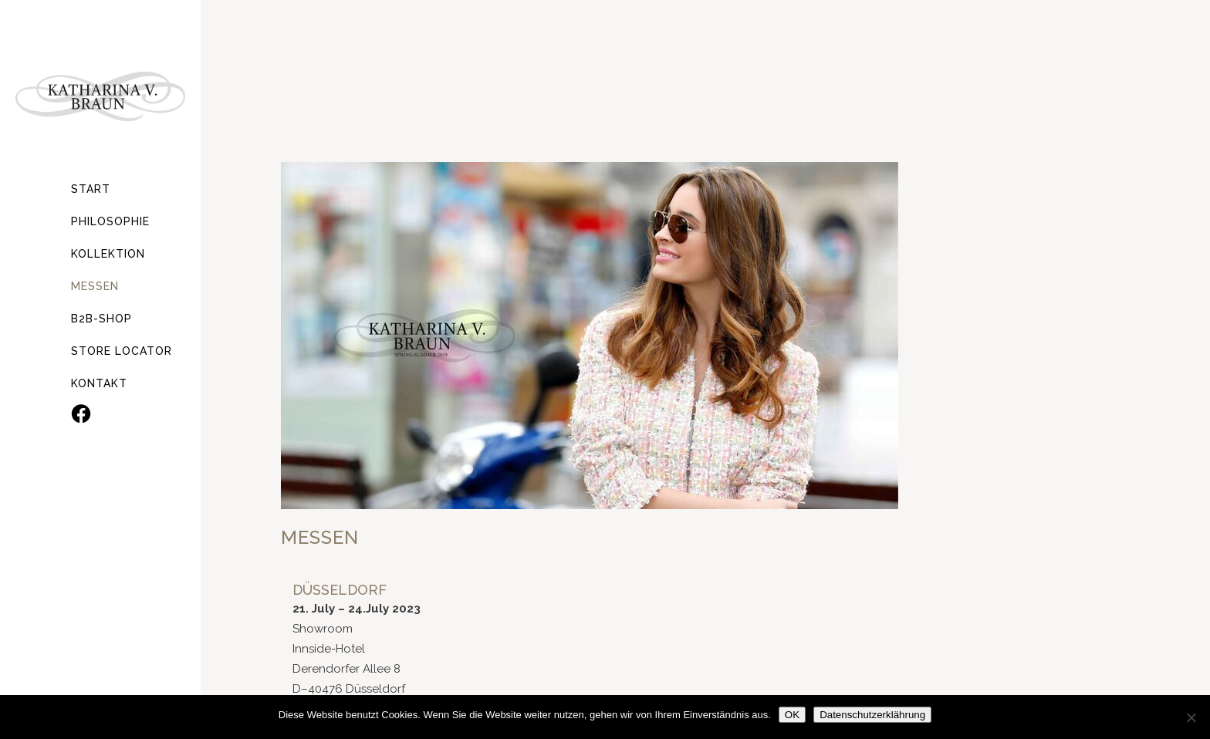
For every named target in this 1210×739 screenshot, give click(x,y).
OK (792, 714)
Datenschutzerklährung (872, 714)
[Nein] (1190, 717)
